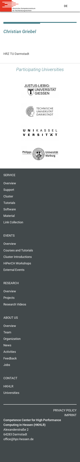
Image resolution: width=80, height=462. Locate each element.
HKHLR (8, 386)
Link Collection (13, 222)
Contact (10, 378)
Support (8, 189)
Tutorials (9, 203)
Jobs (6, 365)
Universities (11, 393)
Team (7, 332)
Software (9, 209)
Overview (9, 183)
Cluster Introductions (17, 257)
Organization (12, 339)
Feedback (10, 358)
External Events (13, 270)
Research (11, 283)
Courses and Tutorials (18, 250)
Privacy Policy (65, 410)
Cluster (8, 196)
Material (9, 216)
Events (9, 235)
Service (9, 175)
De (66, 6)
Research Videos (14, 304)
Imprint (70, 415)
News (7, 345)
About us (10, 317)
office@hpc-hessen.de (18, 439)
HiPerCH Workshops (17, 263)
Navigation (73, 6)
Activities (9, 351)
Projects (8, 297)
